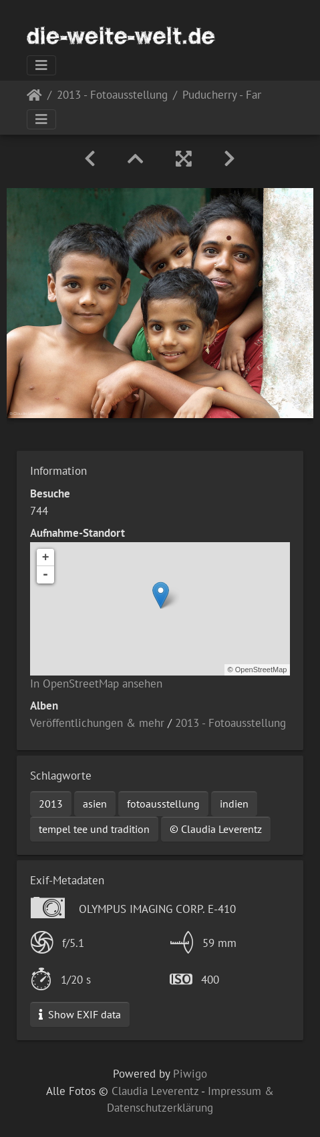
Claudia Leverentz (155, 1091)
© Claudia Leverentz (216, 829)
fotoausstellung (163, 803)
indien (234, 803)
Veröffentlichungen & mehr (97, 723)
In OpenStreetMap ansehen (96, 683)
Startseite (34, 97)
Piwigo (190, 1073)
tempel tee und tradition (94, 829)
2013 (51, 803)
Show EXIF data (80, 1014)
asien (95, 803)
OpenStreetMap (261, 670)
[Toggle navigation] (41, 65)
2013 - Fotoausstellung (112, 95)
